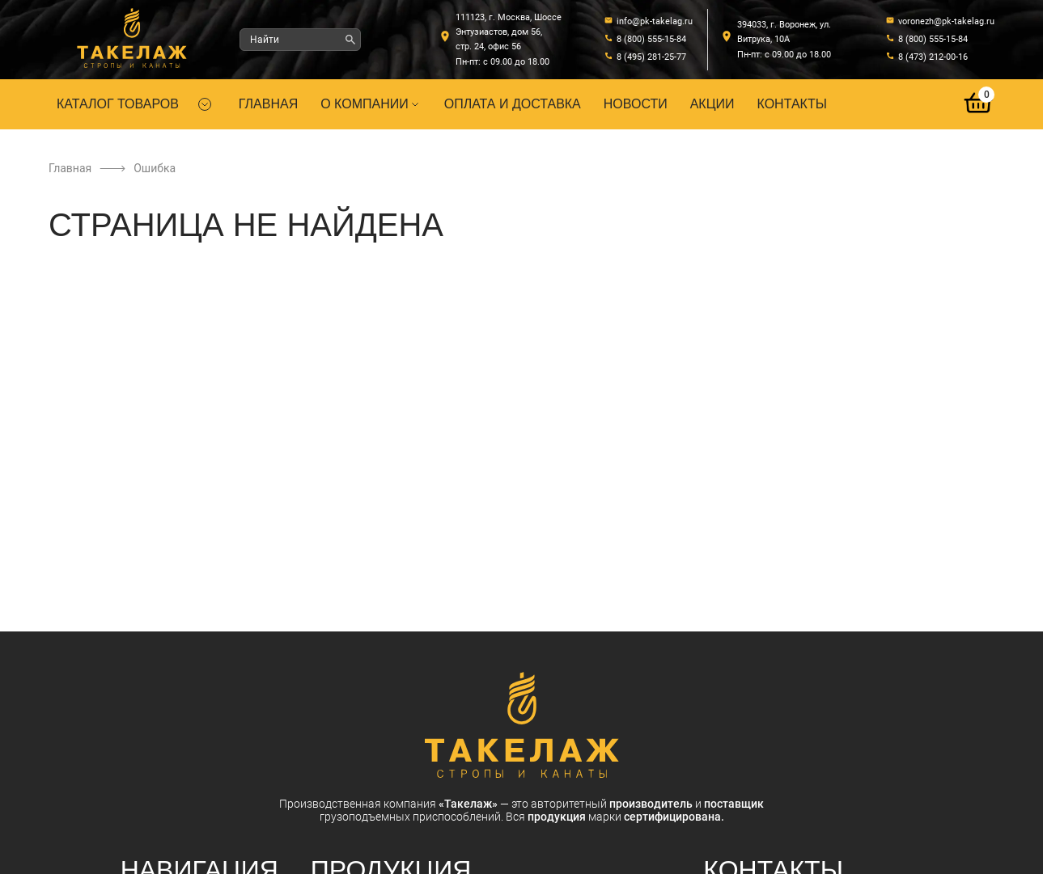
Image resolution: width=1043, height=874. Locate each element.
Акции (712, 104)
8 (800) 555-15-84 (651, 39)
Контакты (792, 104)
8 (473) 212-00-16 (933, 57)
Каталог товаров (118, 104)
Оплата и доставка (512, 104)
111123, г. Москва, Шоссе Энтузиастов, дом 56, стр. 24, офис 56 (509, 32)
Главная (268, 104)
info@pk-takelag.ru (655, 21)
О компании (371, 104)
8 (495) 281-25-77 (651, 57)
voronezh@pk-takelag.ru (946, 21)
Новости (636, 104)
